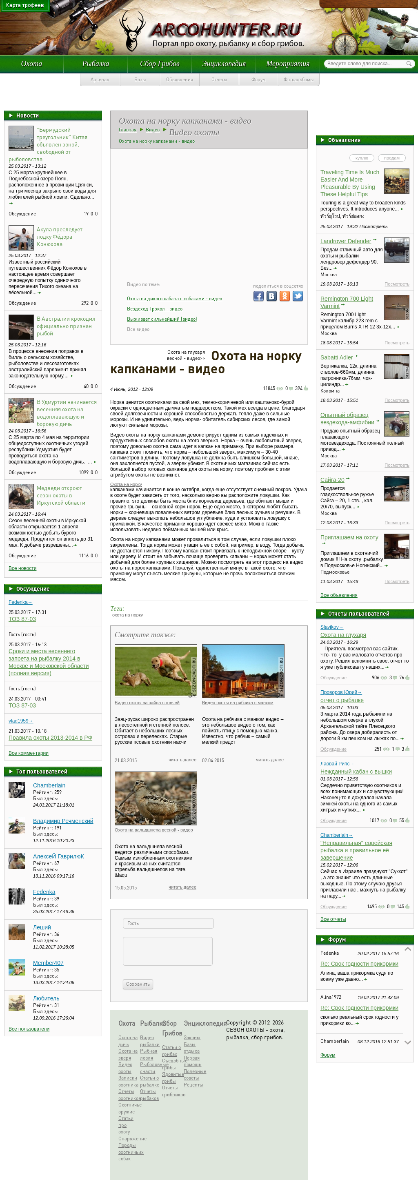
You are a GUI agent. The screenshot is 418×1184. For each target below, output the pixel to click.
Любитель (46, 998)
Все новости (22, 568)
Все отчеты (333, 919)
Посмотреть (397, 284)
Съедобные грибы (172, 1064)
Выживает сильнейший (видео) (162, 319)
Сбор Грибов (160, 64)
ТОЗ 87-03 (22, 619)
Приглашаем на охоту (349, 537)
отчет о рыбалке (342, 700)
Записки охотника (128, 1081)
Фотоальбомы (299, 79)
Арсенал (100, 79)
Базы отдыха (192, 1047)
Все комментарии (29, 753)
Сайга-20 (332, 480)
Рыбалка (95, 64)
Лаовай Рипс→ (337, 764)
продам (392, 157)
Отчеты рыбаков (149, 1094)
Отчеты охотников (128, 1094)
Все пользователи (29, 1029)
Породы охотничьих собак (128, 1152)
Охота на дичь (128, 1040)
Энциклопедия (224, 64)
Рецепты (193, 1085)
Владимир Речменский (63, 821)
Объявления (179, 79)
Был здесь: (45, 798)
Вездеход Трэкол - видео (154, 309)
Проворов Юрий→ (341, 692)
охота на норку (127, 614)
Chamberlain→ (336, 835)
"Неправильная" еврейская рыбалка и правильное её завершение (356, 850)
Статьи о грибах (171, 1050)
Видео (153, 129)
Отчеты (219, 79)
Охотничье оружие (128, 1108)
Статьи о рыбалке (149, 1081)
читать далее (182, 759)
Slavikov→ (332, 627)
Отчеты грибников (172, 1091)
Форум (258, 79)
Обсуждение (33, 588)
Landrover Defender (345, 241)
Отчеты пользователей (358, 613)
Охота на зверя (128, 1054)
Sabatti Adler (336, 357)
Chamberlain (49, 785)
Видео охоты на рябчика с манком (237, 702)
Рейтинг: (43, 792)
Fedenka (44, 892)
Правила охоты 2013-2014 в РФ (50, 737)
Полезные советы (193, 1074)
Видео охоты (125, 1067)
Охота (31, 64)
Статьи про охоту (125, 1125)
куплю (362, 157)
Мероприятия (287, 64)
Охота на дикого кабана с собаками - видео (174, 298)
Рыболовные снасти (150, 1067)
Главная (127, 129)
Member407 (48, 963)
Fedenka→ (21, 602)
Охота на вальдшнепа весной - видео (154, 829)
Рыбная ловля (148, 1054)
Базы (140, 79)
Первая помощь (192, 1061)
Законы (192, 1037)
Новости (27, 115)
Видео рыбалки (150, 1040)
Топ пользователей (41, 771)
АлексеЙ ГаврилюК (58, 856)
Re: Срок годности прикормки (359, 963)
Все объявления (339, 595)
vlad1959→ (21, 721)
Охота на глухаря (343, 635)
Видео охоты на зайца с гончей (147, 702)
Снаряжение (128, 1138)
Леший (42, 927)
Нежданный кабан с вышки (356, 771)
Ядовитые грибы (172, 1077)
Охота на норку (126, 484)
